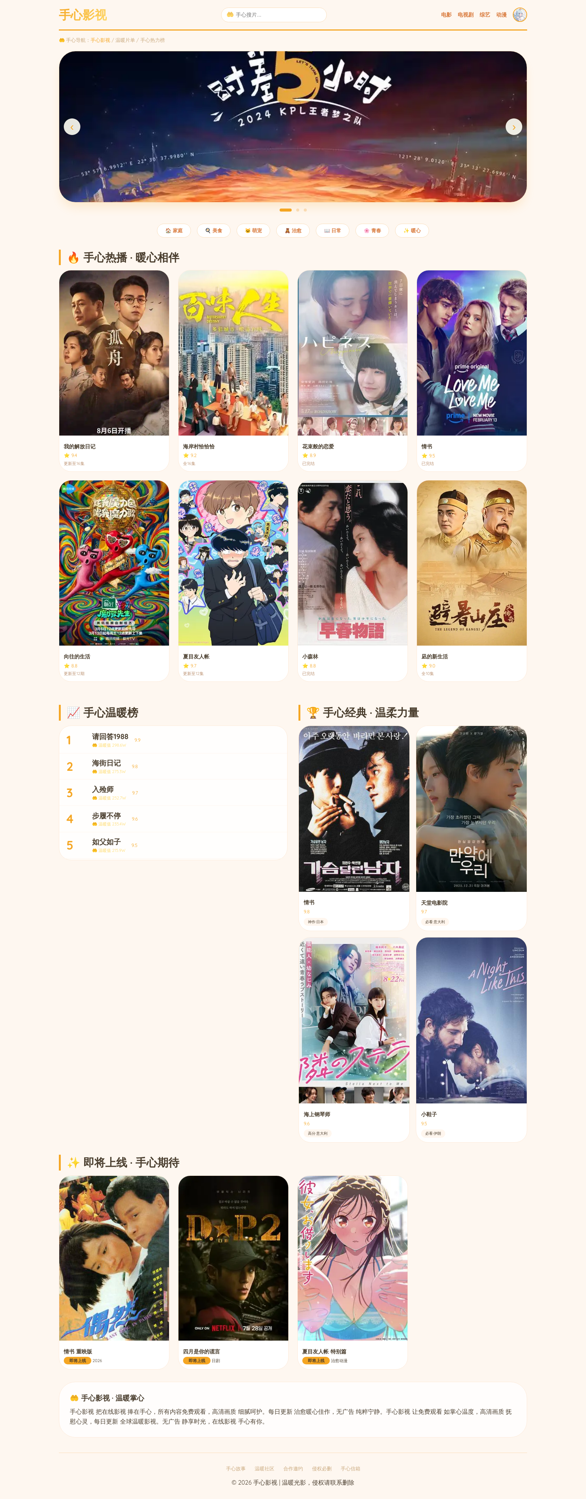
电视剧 (466, 14)
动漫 (501, 14)
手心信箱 (350, 1468)
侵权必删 (322, 1468)
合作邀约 (293, 1468)
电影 (446, 14)
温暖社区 (264, 1468)
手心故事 (236, 1468)
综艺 (485, 14)
